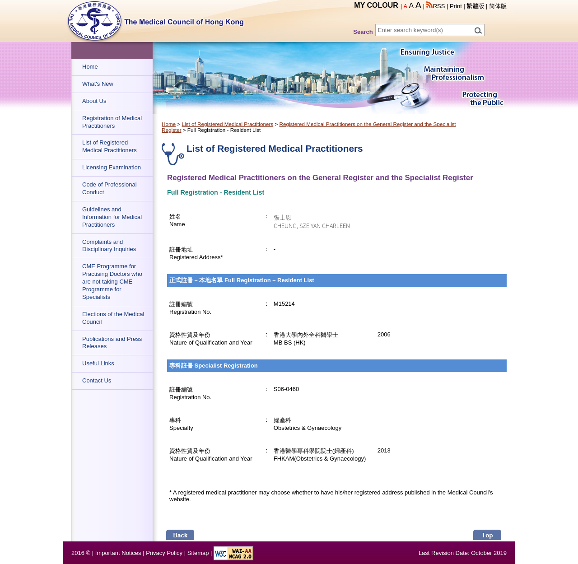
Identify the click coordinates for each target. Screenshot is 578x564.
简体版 (498, 6)
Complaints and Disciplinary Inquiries (109, 245)
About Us (94, 101)
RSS (435, 6)
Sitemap (198, 553)
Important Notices (118, 553)
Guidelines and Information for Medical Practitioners (112, 217)
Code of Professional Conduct (109, 188)
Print (456, 6)
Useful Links (98, 363)
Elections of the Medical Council (113, 318)
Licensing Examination (111, 167)
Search (363, 31)
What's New (97, 83)
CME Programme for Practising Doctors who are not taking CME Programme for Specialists (112, 281)
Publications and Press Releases (112, 343)
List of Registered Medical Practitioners (109, 146)
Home (90, 66)
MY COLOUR (376, 5)
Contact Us (96, 380)
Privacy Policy (164, 553)
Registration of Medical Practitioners (112, 122)
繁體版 (475, 6)
